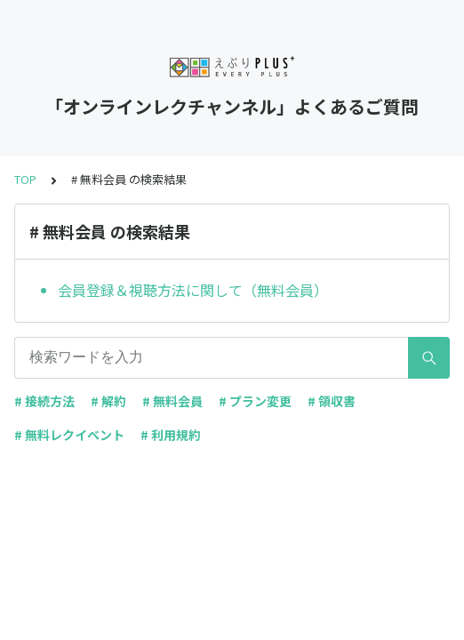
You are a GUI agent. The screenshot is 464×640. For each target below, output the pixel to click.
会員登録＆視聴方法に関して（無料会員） (193, 289)
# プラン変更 (255, 401)
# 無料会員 (172, 401)
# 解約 (108, 401)
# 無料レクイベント (69, 435)
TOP (25, 179)
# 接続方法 (44, 401)
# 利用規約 (170, 435)
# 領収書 (332, 401)
